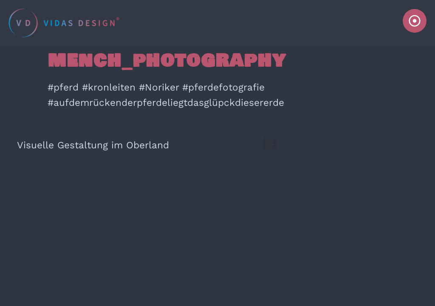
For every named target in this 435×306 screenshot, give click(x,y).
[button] (270, 144)
